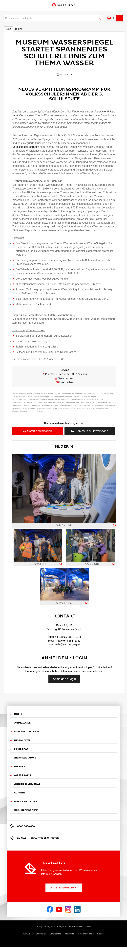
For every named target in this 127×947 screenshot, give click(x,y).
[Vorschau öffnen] (64, 488)
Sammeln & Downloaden (89, 431)
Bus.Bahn (17, 766)
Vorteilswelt (20, 775)
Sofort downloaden (37, 431)
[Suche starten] (99, 18)
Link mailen (66, 382)
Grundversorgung (86, 934)
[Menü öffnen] (119, 18)
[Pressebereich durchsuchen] (53, 18)
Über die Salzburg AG (25, 784)
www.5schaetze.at (40, 304)
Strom (16, 714)
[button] (110, 18)
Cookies (100, 934)
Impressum (69, 934)
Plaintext (50, 374)
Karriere (17, 792)
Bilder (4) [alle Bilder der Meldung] (64, 446)
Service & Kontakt (23, 801)
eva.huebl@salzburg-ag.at (64, 644)
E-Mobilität (19, 749)
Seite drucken (66, 378)
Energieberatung (23, 758)
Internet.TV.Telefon (25, 731)
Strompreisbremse (26, 810)
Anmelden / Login (64, 679)
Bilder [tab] (18, 29)
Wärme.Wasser (21, 723)
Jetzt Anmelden (63, 887)
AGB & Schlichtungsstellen (34, 934)
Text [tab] (8, 29)
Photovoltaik (20, 740)
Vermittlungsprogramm (25, 146)
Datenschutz (55, 934)
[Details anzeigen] (114, 525)
